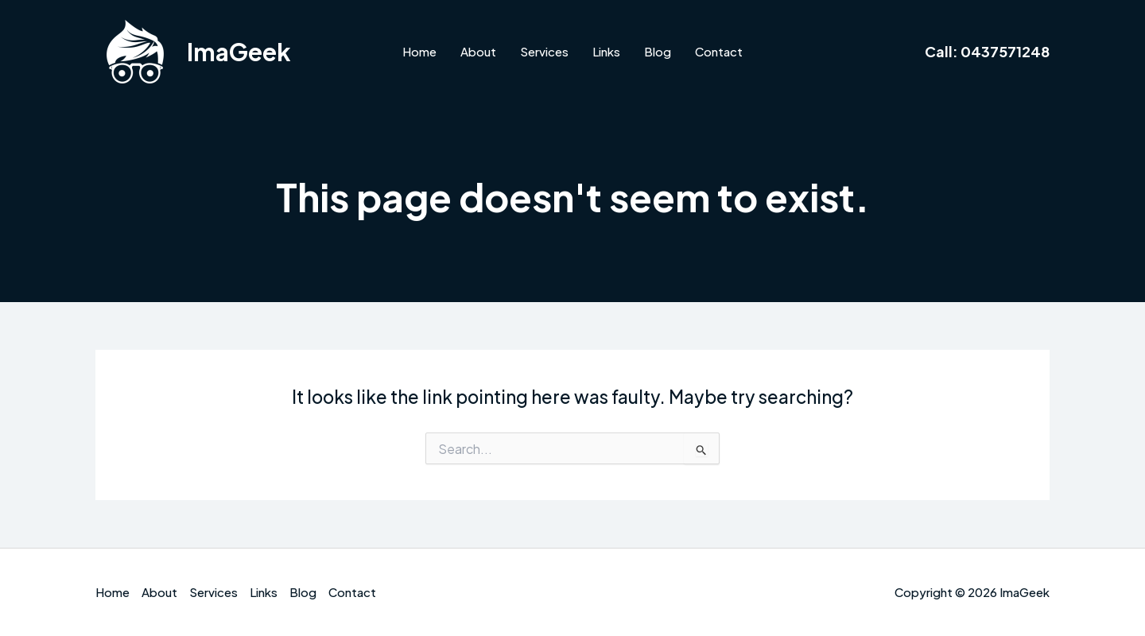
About (478, 51)
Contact (719, 51)
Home (419, 51)
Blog (657, 51)
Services (544, 51)
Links (606, 51)
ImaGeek (239, 52)
